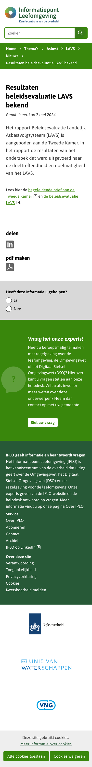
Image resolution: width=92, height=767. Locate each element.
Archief (12, 540)
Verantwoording (20, 563)
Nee (17, 308)
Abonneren (15, 527)
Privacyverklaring (21, 576)
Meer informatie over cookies (46, 744)
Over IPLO (75, 506)
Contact (12, 534)
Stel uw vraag (43, 422)
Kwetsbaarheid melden (26, 590)
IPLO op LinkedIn (23, 547)
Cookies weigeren (69, 756)
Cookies (13, 583)
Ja (15, 300)
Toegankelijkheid (21, 569)
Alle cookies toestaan (26, 756)
